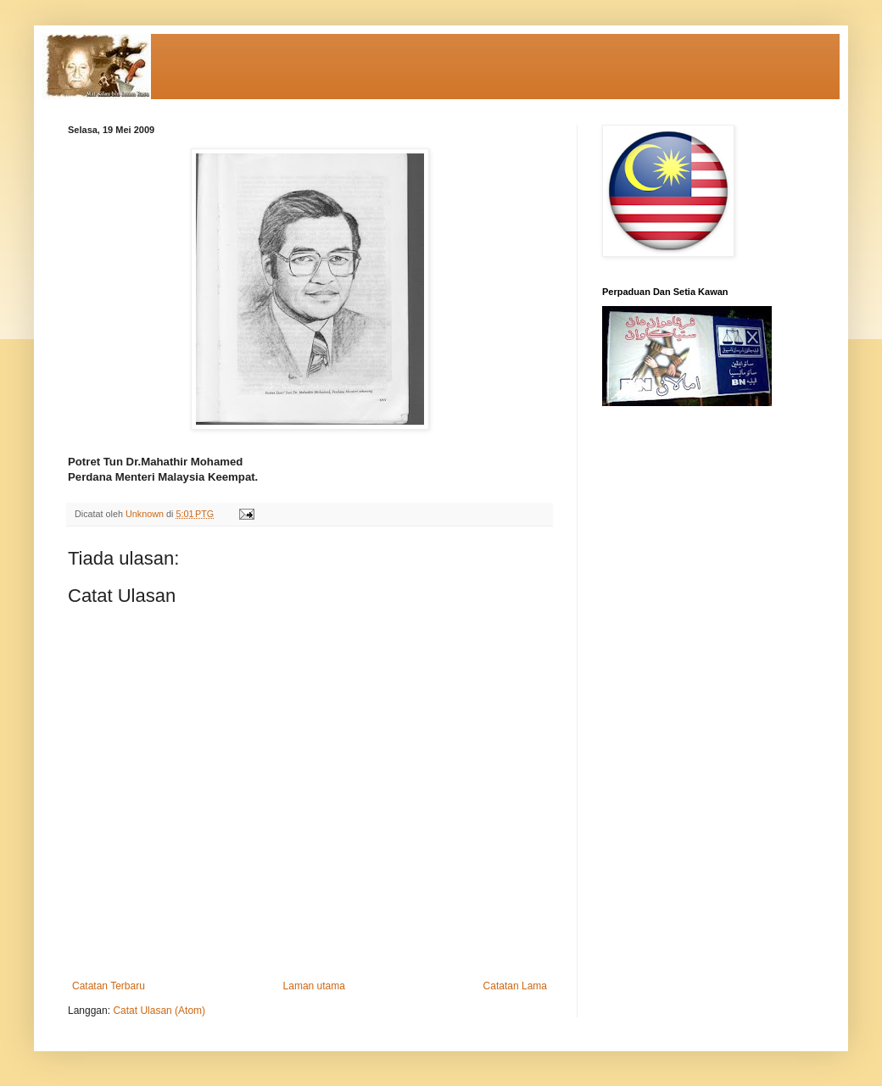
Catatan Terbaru (108, 986)
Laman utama (314, 986)
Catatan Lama (515, 986)
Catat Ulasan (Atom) (159, 1010)
